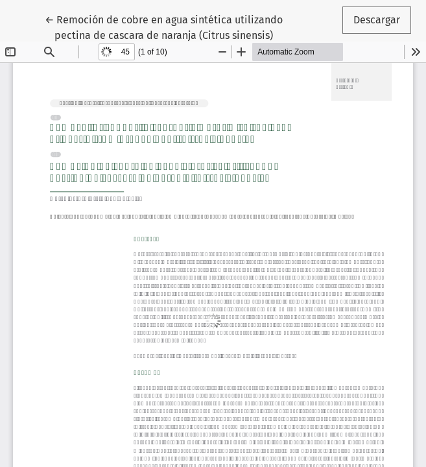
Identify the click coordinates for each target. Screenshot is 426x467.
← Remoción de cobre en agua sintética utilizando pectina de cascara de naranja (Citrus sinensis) (164, 27)
